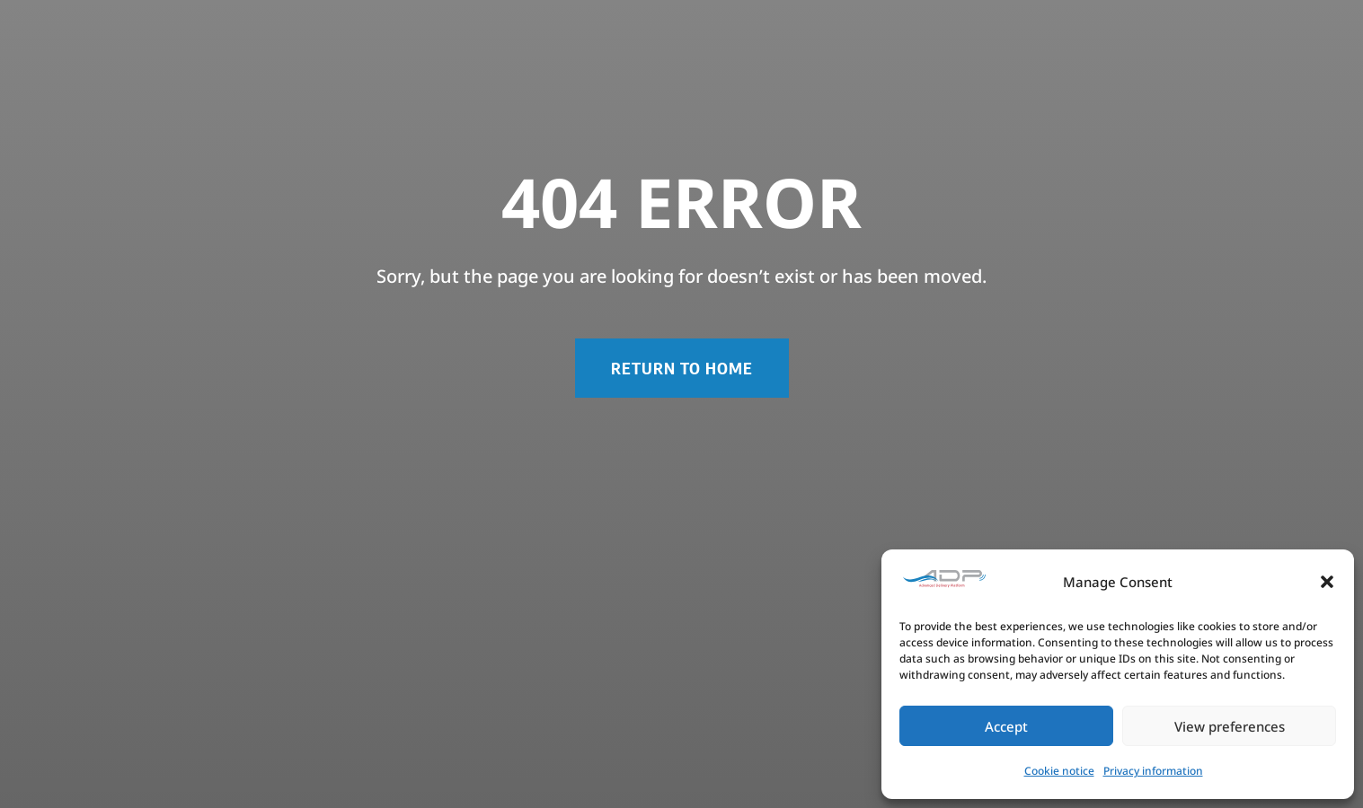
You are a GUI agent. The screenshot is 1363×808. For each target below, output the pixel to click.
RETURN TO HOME (682, 367)
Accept (1006, 726)
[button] (1327, 582)
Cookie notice (1059, 770)
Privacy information (1153, 770)
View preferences (1229, 726)
